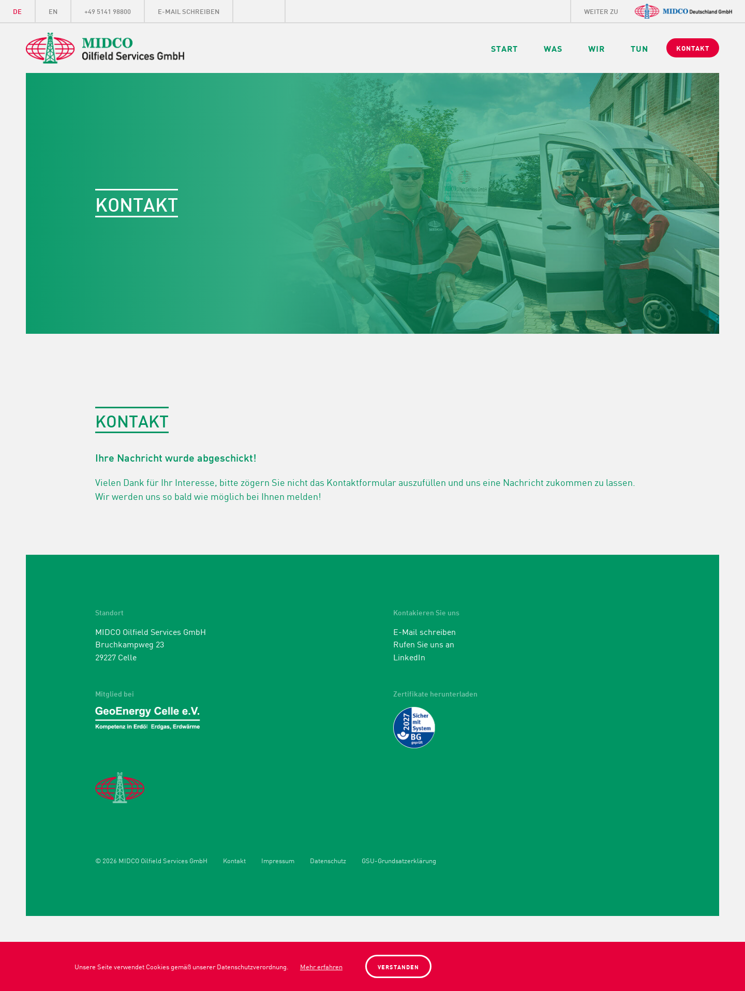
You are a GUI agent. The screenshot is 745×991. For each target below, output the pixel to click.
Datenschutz (328, 860)
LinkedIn (259, 11)
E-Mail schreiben (188, 11)
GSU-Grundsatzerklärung (399, 860)
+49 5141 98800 (107, 11)
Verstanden (398, 966)
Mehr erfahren (321, 966)
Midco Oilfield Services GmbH (133, 48)
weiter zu (601, 11)
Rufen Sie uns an (423, 644)
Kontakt (234, 860)
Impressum (277, 860)
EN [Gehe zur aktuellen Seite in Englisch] (53, 11)
